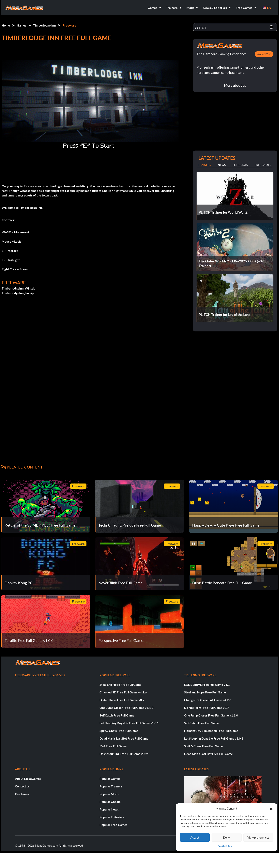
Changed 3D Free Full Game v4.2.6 (123, 692)
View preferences (258, 837)
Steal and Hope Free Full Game (120, 684)
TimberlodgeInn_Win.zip (18, 288)
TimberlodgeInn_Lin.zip (18, 293)
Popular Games (110, 778)
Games (21, 25)
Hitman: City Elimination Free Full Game (211, 730)
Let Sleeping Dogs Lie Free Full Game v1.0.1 (129, 723)
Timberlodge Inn (44, 25)
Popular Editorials (112, 817)
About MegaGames (28, 778)
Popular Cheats (110, 801)
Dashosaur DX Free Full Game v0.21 (124, 754)
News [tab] (222, 164)
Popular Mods (109, 794)
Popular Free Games (113, 824)
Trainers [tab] (204, 164)
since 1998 (264, 54)
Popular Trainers (111, 786)
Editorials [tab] (240, 164)
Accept (194, 837)
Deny (226, 837)
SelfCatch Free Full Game (117, 715)
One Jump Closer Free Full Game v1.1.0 (126, 707)
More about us (235, 85)
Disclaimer (22, 794)
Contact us (22, 786)
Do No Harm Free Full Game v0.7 (122, 700)
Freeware (69, 25)
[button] (271, 808)
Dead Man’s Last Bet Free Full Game (124, 738)
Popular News (109, 809)
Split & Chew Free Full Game (119, 730)
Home (6, 25)
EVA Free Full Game (113, 746)
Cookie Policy (225, 846)
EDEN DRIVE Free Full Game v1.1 (207, 684)
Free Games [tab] (263, 164)
